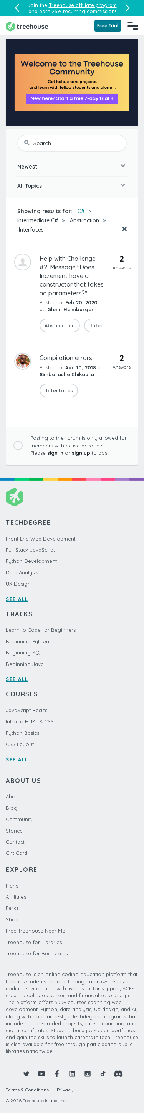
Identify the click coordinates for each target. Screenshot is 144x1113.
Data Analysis (22, 572)
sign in (55, 453)
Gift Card (16, 853)
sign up (81, 453)
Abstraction (84, 220)
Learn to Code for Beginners (41, 630)
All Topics (29, 185)
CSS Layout (20, 744)
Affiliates (16, 897)
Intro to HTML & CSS (30, 721)
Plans (12, 886)
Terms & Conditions (27, 1090)
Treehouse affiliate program (83, 5)
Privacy (65, 1090)
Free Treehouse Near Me (35, 931)
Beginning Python (27, 641)
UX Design (18, 584)
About (13, 796)
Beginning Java (25, 664)
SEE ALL (17, 599)
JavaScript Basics (26, 710)
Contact (15, 842)
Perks (12, 908)
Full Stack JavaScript (30, 550)
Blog (11, 808)
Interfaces (30, 229)
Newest (27, 166)
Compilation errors (66, 358)
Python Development (31, 561)
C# (81, 211)
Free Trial (107, 25)
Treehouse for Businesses (37, 953)
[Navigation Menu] (132, 26)
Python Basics (22, 733)
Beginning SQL (24, 652)
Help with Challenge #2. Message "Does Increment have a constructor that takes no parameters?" (72, 276)
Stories (14, 831)
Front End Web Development (41, 539)
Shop (12, 919)
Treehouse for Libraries (34, 942)
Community (20, 819)
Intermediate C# (37, 220)
